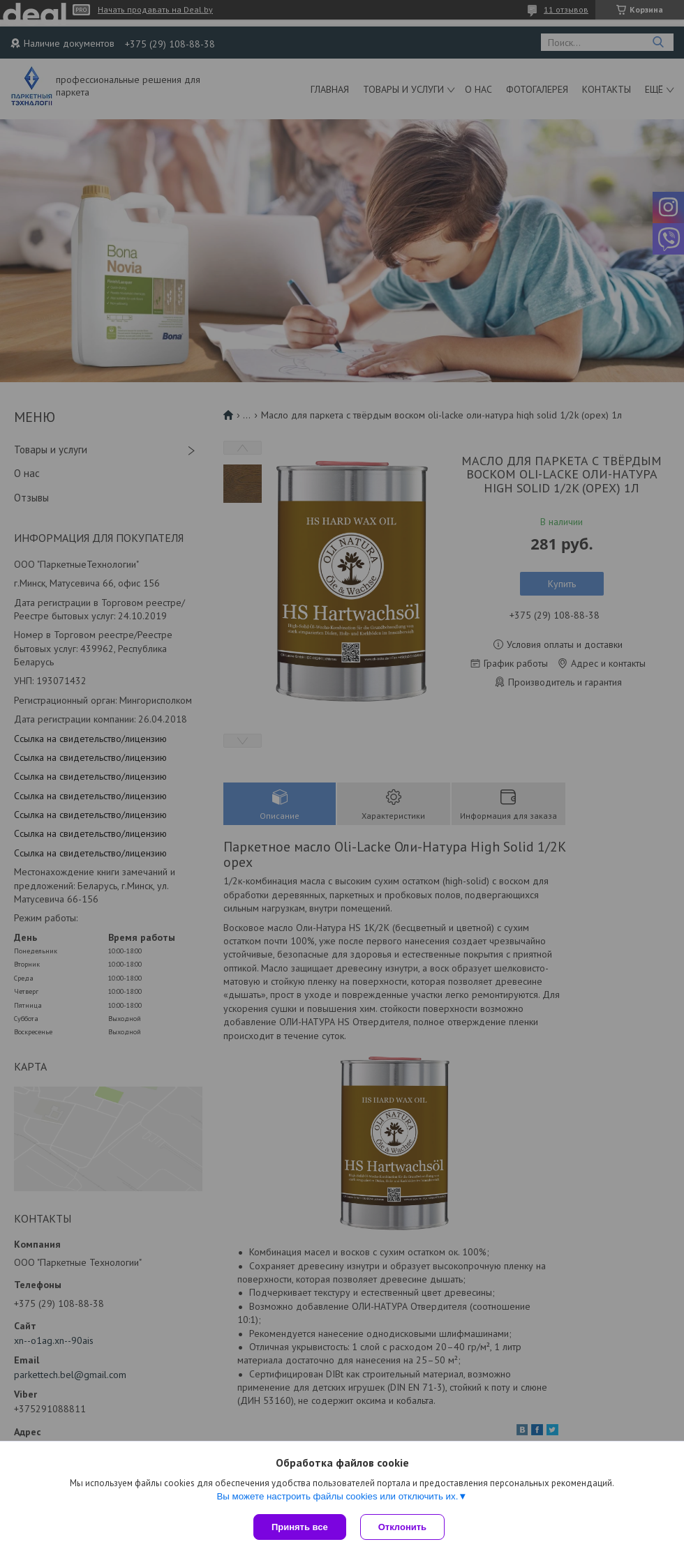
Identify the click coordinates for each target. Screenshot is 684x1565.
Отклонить (402, 1527)
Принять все (300, 1527)
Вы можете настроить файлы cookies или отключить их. (337, 1496)
